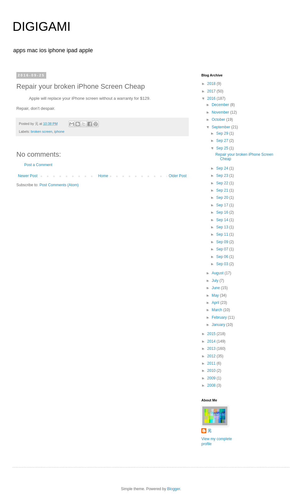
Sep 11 (222, 234)
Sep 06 (222, 257)
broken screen (41, 131)
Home (103, 176)
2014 (212, 341)
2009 (212, 378)
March (217, 310)
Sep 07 (222, 249)
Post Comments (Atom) (59, 185)
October (219, 119)
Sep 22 (222, 183)
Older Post (178, 176)
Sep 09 (222, 242)
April (216, 302)
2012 (212, 356)
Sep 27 (222, 140)
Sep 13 (222, 227)
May (216, 295)
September (221, 127)
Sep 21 (222, 190)
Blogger (173, 489)
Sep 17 (222, 205)
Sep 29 (222, 133)
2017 (212, 91)
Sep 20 (222, 197)
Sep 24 (222, 168)
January (219, 324)
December (221, 105)
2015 (212, 334)
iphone (59, 131)
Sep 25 (222, 148)
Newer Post (27, 176)
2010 (212, 370)
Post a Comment (38, 165)
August (218, 273)
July (216, 280)
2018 (212, 83)
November (221, 112)
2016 (212, 98)
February (220, 317)
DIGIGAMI (41, 26)
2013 (212, 348)
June (216, 288)
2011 (212, 363)
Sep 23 (222, 175)
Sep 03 (222, 264)
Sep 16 (222, 212)
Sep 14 (222, 220)
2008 (212, 385)
